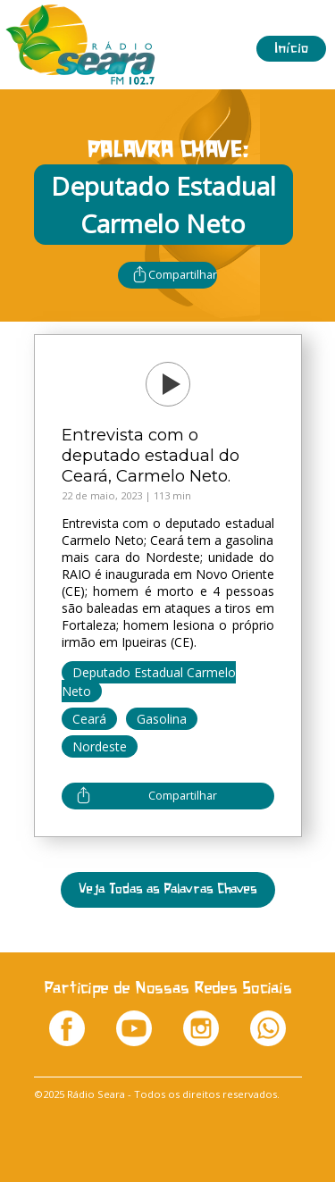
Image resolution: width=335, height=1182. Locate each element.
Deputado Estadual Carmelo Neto (149, 682)
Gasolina (162, 718)
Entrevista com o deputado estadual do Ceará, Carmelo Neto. (150, 455)
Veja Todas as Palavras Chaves (168, 889)
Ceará (89, 718)
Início (291, 48)
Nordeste (99, 746)
